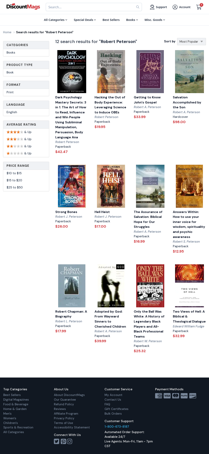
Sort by (169, 41)
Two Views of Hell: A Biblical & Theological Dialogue (189, 316)
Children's (10, 423)
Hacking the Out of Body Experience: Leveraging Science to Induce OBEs (110, 104)
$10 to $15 (14, 173)
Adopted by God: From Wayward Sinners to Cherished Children (110, 319)
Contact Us (112, 400)
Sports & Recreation (18, 427)
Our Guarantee (65, 400)
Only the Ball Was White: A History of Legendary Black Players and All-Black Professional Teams (149, 324)
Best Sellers (12, 395)
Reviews (60, 409)
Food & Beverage (15, 404)
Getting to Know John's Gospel (147, 99)
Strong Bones (66, 212)
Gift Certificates (116, 409)
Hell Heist (102, 212)
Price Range (18, 166)
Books (11, 53)
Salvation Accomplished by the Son (187, 102)
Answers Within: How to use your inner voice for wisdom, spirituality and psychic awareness (189, 224)
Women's (9, 418)
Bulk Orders (113, 414)
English (12, 112)
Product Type (20, 65)
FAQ (107, 404)
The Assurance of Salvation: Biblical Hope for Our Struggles (148, 219)
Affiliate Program (66, 414)
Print (10, 92)
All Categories (13, 432)
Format (14, 85)
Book (10, 72)
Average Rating (21, 125)
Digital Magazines (16, 400)
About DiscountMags (69, 395)
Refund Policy (64, 404)
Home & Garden (15, 409)
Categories (17, 45)
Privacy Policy (64, 418)
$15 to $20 (14, 180)
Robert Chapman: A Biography (71, 314)
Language (16, 105)
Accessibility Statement (72, 427)
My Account (113, 395)
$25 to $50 (15, 187)
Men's (7, 414)
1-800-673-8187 (116, 427)
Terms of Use (63, 423)
